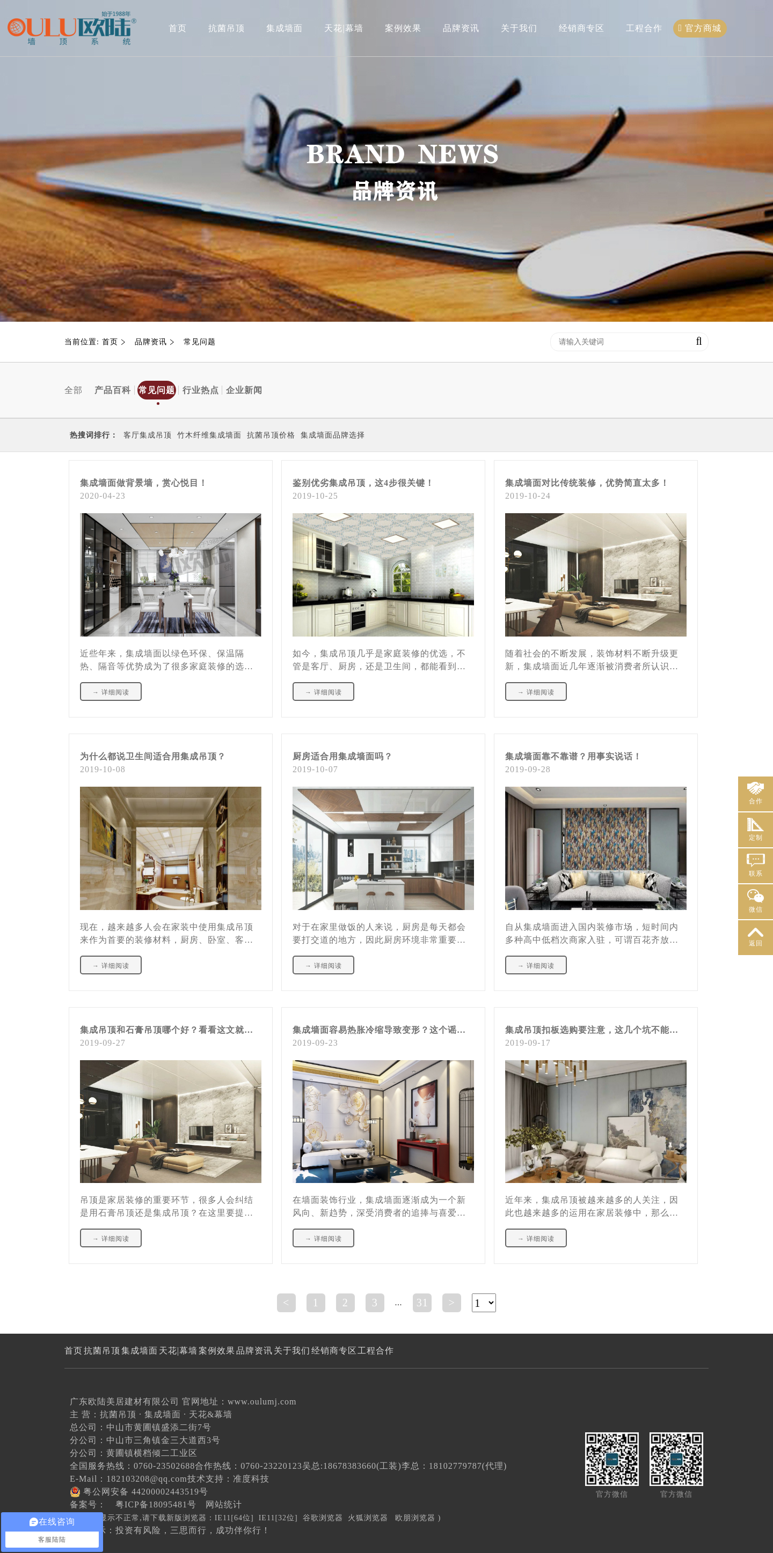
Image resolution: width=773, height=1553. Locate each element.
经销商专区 (581, 28)
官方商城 (700, 28)
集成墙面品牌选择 (333, 435)
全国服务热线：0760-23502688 (132, 1465)
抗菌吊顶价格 (271, 435)
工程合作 (644, 28)
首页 (178, 28)
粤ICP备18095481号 (156, 1504)
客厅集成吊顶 (147, 435)
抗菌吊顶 (226, 28)
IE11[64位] (234, 1518)
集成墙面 (284, 28)
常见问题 (200, 342)
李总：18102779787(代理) (454, 1465)
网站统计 (224, 1504)
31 (422, 1302)
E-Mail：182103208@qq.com (128, 1478)
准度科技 (251, 1478)
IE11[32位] (278, 1518)
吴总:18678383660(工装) (352, 1465)
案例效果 (403, 28)
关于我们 (519, 28)
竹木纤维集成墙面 (209, 435)
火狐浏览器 (368, 1518)
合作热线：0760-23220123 (248, 1465)
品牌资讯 (461, 28)
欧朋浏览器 (415, 1518)
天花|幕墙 (343, 28)
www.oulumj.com (262, 1401)
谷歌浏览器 (323, 1518)
